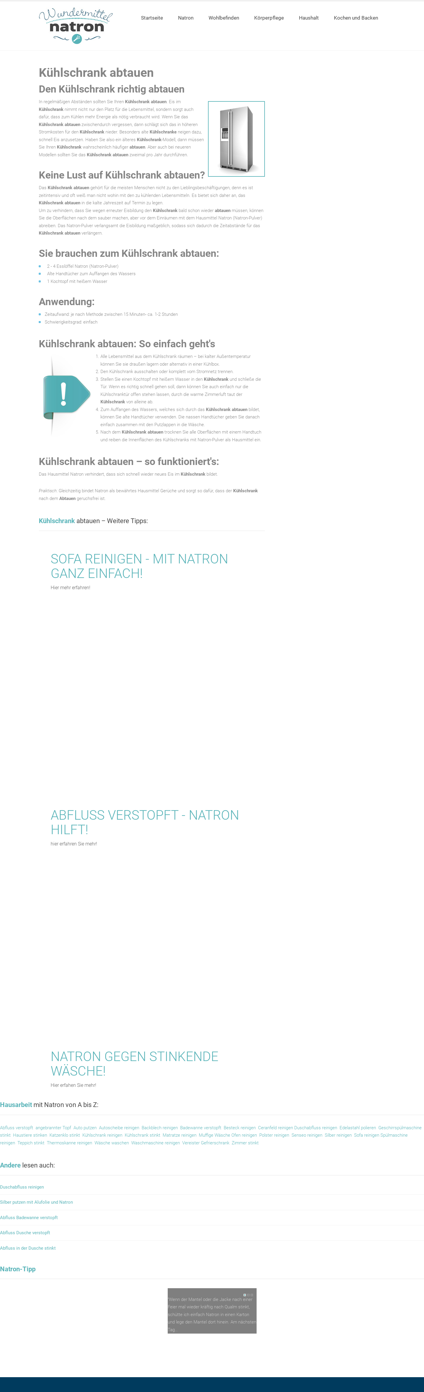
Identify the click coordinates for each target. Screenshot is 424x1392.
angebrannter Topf (53, 1127)
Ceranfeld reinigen (275, 1127)
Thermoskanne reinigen (69, 1143)
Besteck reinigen (240, 1127)
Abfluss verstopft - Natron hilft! (145, 822)
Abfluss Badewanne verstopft (29, 1217)
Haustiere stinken (30, 1135)
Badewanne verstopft (200, 1127)
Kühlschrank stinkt (142, 1135)
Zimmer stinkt (245, 1143)
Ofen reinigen (244, 1135)
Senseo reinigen (307, 1135)
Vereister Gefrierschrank (205, 1143)
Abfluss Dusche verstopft (25, 1232)
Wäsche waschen (111, 1143)
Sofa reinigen (367, 1135)
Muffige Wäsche (215, 1135)
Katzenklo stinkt (64, 1135)
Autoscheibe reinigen (119, 1127)
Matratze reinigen (179, 1135)
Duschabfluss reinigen (315, 1127)
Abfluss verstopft (16, 1127)
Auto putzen (85, 1127)
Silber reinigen (338, 1135)
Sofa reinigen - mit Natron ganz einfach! (139, 566)
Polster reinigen (274, 1135)
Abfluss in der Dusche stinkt (28, 1248)
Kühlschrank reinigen (102, 1135)
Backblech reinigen (160, 1127)
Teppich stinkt (30, 1143)
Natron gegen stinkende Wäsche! (134, 1064)
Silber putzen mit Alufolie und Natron (36, 1202)
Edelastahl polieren (358, 1127)
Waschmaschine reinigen (155, 1143)
